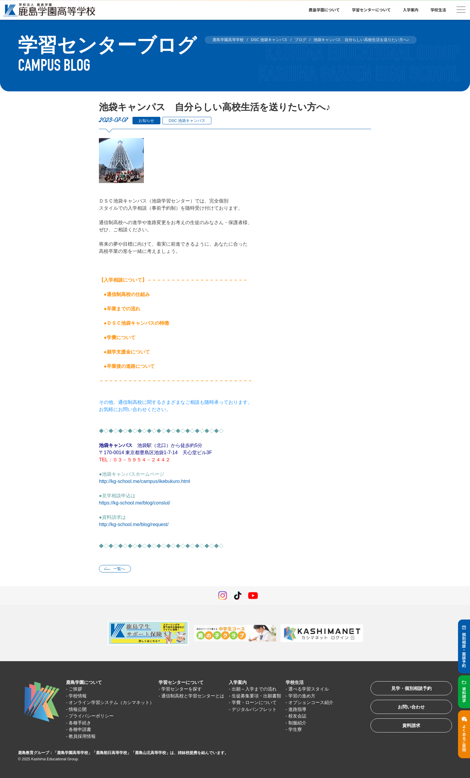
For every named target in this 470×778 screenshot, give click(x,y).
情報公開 (78, 709)
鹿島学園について (324, 10)
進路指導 (297, 709)
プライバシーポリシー (91, 715)
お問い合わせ (411, 706)
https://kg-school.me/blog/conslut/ (134, 502)
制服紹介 (297, 722)
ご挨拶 (75, 688)
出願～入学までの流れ (254, 688)
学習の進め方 (301, 695)
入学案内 (410, 10)
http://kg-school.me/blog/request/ (133, 524)
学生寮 (295, 729)
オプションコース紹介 (310, 702)
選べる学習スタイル (308, 688)
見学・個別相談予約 (411, 688)
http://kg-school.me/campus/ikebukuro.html (144, 481)
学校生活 (438, 10)
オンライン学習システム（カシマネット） (111, 702)
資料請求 (411, 725)
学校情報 (78, 695)
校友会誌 (297, 715)
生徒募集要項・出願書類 (256, 695)
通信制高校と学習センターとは (192, 695)
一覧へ (119, 568)
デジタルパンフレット (254, 709)
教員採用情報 (82, 736)
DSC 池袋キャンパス (187, 120)
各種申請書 (80, 729)
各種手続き (80, 722)
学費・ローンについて (254, 702)
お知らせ (146, 120)
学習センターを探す (181, 688)
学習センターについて (371, 10)
